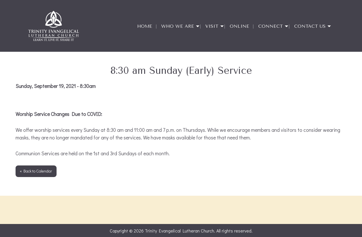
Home (144, 26)
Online (239, 26)
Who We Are (177, 26)
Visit (211, 26)
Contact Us (310, 26)
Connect (270, 26)
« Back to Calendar (36, 171)
